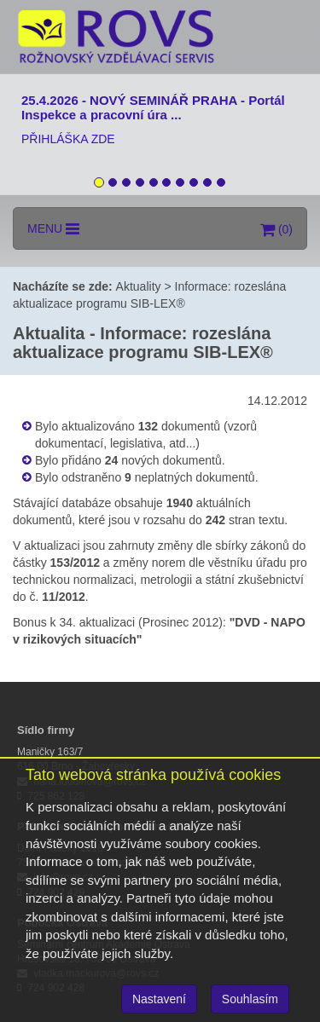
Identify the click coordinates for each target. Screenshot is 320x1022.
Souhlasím (250, 999)
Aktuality (138, 286)
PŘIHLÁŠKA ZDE (68, 139)
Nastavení (159, 999)
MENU (53, 228)
